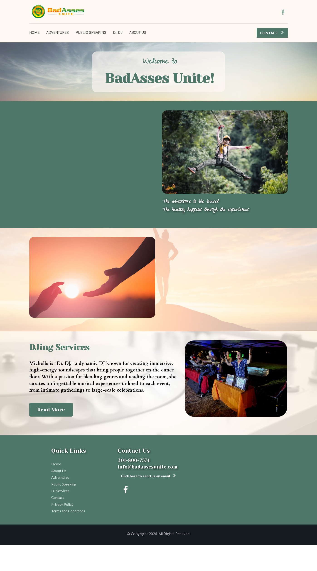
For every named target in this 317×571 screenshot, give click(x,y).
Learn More (52, 164)
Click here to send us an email (148, 476)
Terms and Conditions (68, 511)
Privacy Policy (62, 504)
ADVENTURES (57, 32)
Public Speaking (63, 484)
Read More (184, 303)
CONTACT (272, 33)
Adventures (60, 477)
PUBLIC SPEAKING (91, 32)
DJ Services (60, 490)
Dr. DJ (118, 32)
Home (56, 464)
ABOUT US (137, 32)
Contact (57, 497)
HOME (34, 32)
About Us (58, 471)
